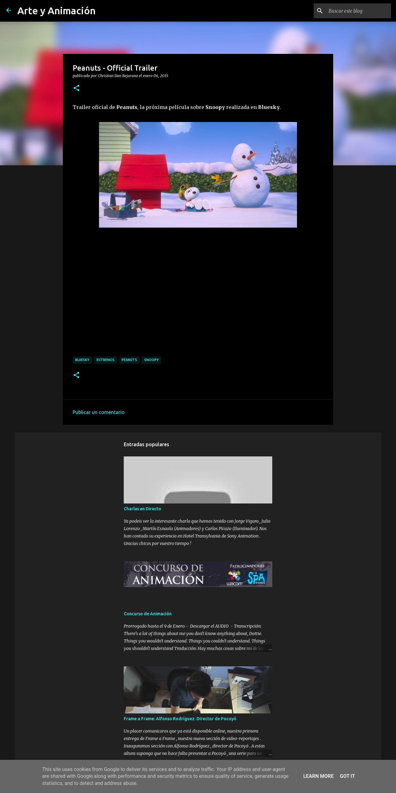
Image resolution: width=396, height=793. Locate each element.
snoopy (151, 360)
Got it (347, 776)
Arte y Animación (56, 10)
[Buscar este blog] (358, 10)
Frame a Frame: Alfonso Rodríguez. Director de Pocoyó (180, 718)
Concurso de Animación (148, 613)
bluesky (82, 360)
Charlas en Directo (142, 508)
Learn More (318, 776)
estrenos (105, 360)
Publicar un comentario (99, 412)
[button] (76, 88)
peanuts (129, 360)
